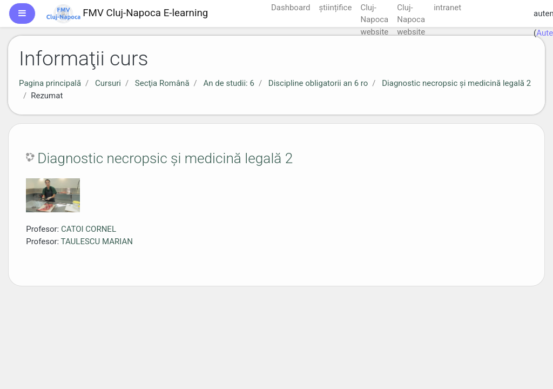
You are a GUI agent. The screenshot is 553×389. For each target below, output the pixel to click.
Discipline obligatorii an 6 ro (318, 83)
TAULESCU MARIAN (97, 241)
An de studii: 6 (228, 83)
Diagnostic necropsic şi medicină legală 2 (456, 83)
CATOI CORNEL (88, 229)
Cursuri (108, 83)
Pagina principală (50, 83)
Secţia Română (162, 83)
